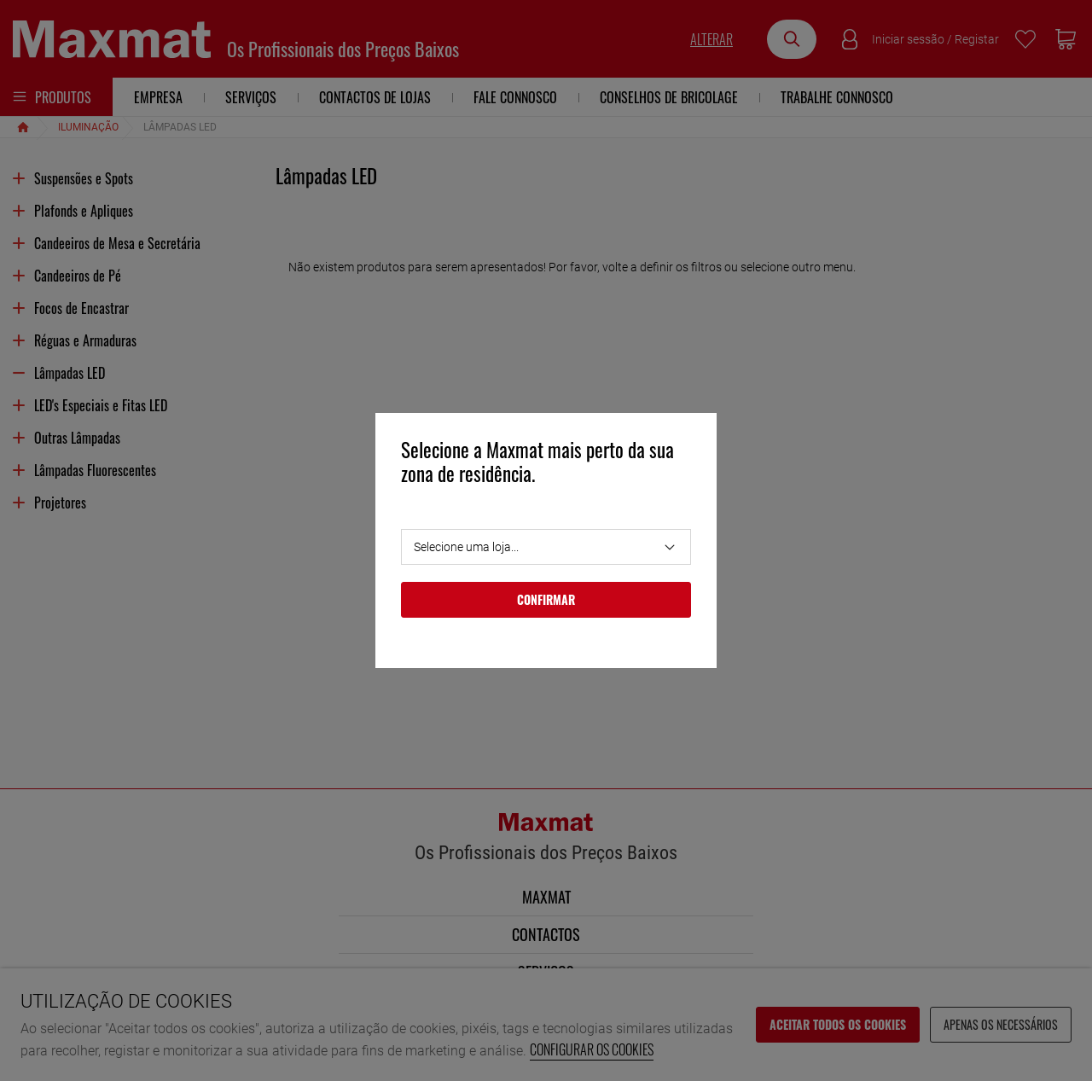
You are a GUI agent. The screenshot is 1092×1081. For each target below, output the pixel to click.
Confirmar (546, 599)
